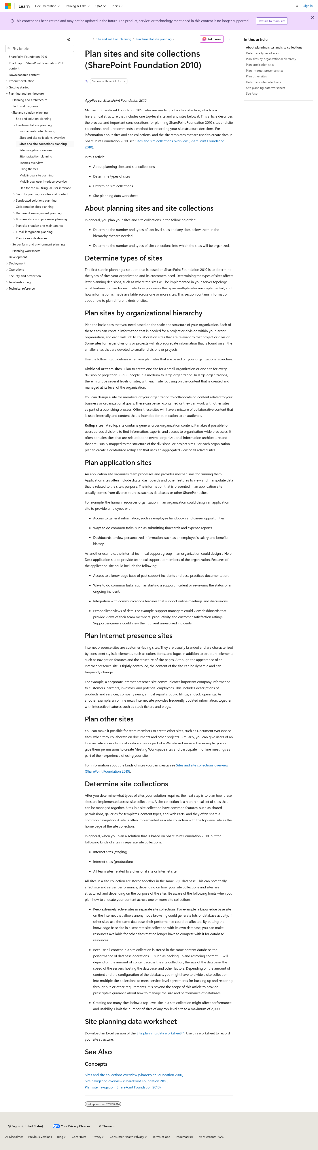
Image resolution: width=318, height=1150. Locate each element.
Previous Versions (40, 1137)
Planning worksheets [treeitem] (26, 251)
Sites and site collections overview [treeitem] (42, 137)
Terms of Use (161, 1137)
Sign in (308, 6)
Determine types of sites (262, 53)
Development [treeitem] (18, 257)
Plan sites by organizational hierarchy (271, 59)
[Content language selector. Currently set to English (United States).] (25, 1126)
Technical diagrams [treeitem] (25, 106)
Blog (60, 1137)
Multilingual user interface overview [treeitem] (43, 181)
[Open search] (297, 6)
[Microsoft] (8, 6)
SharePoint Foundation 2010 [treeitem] (28, 56)
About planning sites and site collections (274, 47)
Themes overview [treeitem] (31, 163)
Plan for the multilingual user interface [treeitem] (45, 188)
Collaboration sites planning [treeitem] (34, 206)
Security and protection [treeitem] (25, 276)
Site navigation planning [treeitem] (35, 156)
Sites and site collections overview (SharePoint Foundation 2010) (134, 1074)
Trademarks (183, 1137)
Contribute (79, 1137)
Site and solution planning (113, 39)
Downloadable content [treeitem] (24, 75)
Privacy (96, 1137)
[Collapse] (68, 39)
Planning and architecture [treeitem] (29, 100)
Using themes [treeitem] (28, 169)
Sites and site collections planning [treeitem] (43, 144)
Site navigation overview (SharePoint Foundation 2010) (126, 1081)
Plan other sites (256, 76)
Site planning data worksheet (158, 1033)
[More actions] (229, 39)
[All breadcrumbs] (89, 39)
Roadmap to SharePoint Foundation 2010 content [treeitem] (36, 66)
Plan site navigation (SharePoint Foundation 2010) (123, 1087)
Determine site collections (263, 82)
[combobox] (39, 48)
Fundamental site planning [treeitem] (37, 131)
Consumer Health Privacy (127, 1137)
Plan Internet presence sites (264, 70)
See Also (251, 93)
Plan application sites (260, 64)
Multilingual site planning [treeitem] (36, 175)
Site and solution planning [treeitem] (33, 118)
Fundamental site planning (154, 39)
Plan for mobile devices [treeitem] (31, 238)
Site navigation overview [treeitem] (35, 150)
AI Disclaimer (14, 1137)
